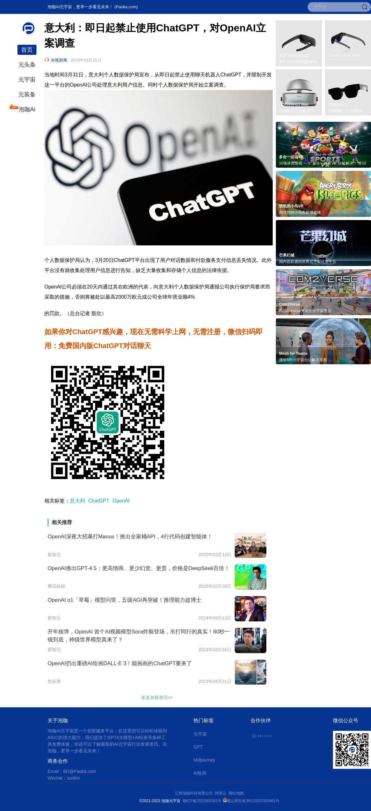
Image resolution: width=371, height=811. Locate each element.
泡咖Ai (26, 108)
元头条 (27, 65)
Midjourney (204, 759)
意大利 (77, 500)
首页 (27, 50)
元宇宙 (27, 79)
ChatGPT (98, 500)
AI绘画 (199, 772)
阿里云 (222, 793)
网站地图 (236, 793)
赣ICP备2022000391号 (202, 801)
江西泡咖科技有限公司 (194, 793)
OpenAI (121, 500)
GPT (198, 746)
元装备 (27, 94)
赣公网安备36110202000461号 (253, 801)
